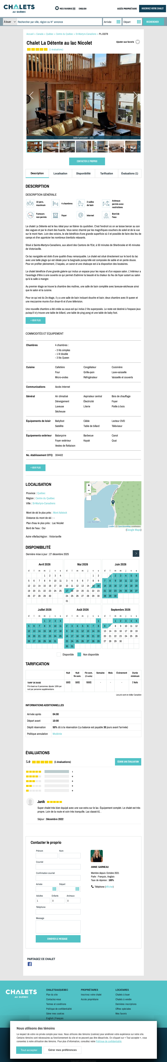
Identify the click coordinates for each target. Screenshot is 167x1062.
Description (37, 173)
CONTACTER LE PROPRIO (87, 161)
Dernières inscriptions (126, 1004)
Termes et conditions (56, 1004)
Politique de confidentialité (59, 1009)
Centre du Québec (45, 498)
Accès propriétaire (89, 999)
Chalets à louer (122, 994)
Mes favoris (121, 1013)
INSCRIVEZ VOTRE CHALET (153, 9)
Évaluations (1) (129, 173)
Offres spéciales (123, 1009)
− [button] (89, 490)
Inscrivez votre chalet (91, 994)
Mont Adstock (60, 512)
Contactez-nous (53, 999)
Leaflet (111, 526)
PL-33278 (103, 34)
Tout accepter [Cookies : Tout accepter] (29, 1050)
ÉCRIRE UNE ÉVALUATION (128, 762)
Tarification (106, 173)
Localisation (60, 173)
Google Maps (134, 530)
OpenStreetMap (124, 526)
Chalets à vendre (123, 999)
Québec (41, 493)
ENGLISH (82, 9)
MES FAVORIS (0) (67, 9)
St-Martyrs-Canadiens (43, 503)
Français (59, 1018)
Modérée (57, 734)
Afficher (109, 886)
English (49, 1018)
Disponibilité (83, 173)
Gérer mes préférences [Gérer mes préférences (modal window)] (62, 1050)
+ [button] (89, 485)
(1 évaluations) (56, 49)
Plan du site (52, 994)
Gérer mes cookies (55, 1013)
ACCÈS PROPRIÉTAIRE (127, 9)
